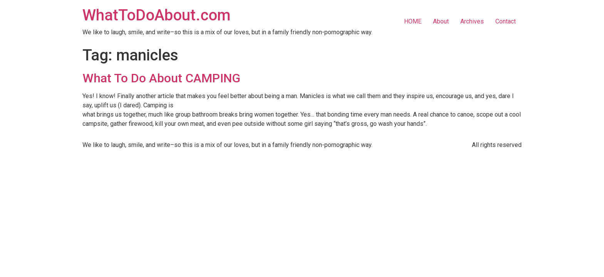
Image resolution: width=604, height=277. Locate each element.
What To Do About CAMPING (161, 78)
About (441, 21)
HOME (412, 21)
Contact (505, 21)
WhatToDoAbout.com (156, 15)
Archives (472, 21)
